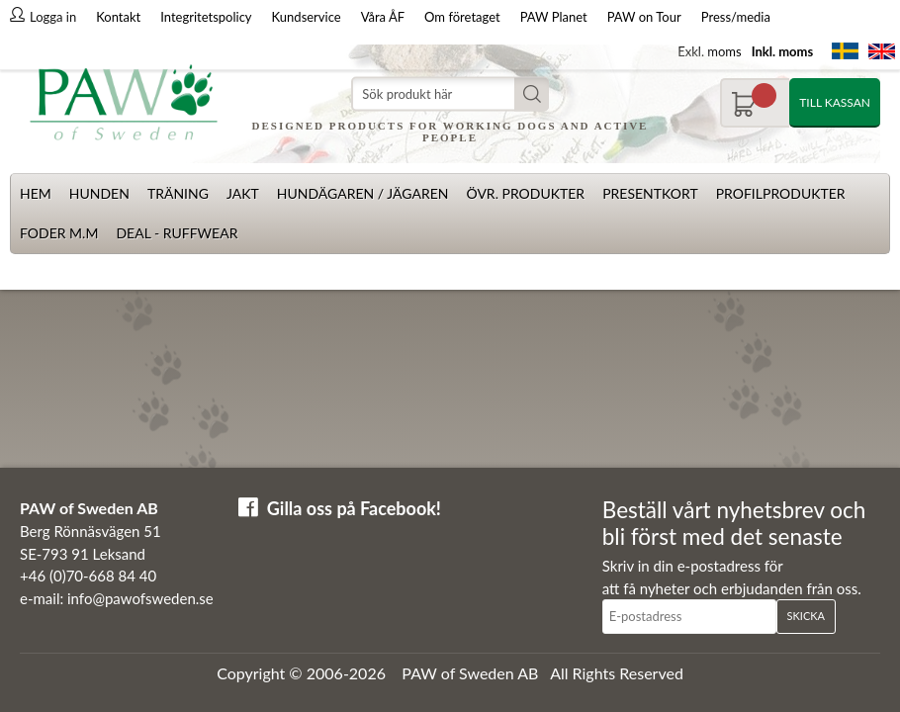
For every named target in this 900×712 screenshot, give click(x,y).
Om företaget (462, 17)
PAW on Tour (644, 17)
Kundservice (306, 17)
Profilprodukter (781, 193)
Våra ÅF (383, 17)
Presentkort (650, 193)
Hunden (99, 193)
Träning (178, 193)
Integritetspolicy (205, 17)
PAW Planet (553, 17)
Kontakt (118, 17)
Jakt (242, 193)
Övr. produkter (525, 193)
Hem (35, 193)
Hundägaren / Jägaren (363, 193)
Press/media (735, 17)
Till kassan (834, 102)
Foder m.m (59, 232)
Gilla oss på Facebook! (354, 508)
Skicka (806, 615)
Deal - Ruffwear (176, 232)
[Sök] (450, 94)
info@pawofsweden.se (140, 598)
